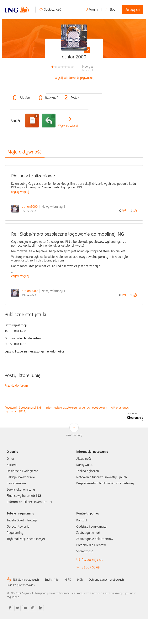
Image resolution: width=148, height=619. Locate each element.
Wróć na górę (74, 435)
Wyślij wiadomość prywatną (74, 78)
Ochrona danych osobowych (106, 579)
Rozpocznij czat (92, 560)
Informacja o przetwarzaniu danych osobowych (76, 407)
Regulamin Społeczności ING (23, 407)
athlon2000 (30, 206)
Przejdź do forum (16, 385)
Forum (93, 9)
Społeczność (52, 9)
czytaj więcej (20, 192)
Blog (112, 9)
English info (52, 579)
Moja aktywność (25, 152)
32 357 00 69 (91, 567)
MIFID (68, 579)
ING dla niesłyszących (26, 579)
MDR (80, 579)
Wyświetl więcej (68, 125)
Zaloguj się (132, 10)
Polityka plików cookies (20, 585)
